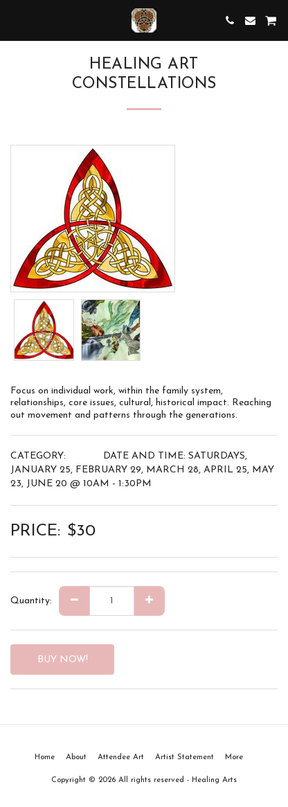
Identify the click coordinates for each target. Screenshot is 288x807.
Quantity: (31, 601)
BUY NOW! (62, 660)
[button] (15, 20)
